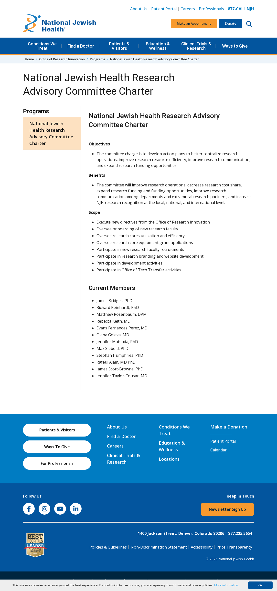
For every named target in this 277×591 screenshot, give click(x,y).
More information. (226, 585)
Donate (230, 23)
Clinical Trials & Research (196, 46)
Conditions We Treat (42, 46)
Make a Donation (228, 427)
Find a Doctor (80, 46)
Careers (189, 8)
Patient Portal (164, 8)
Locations (169, 459)
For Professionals (57, 463)
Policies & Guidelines (108, 547)
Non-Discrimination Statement (159, 547)
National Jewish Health (236, 559)
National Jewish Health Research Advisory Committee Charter (51, 133)
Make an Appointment (194, 23)
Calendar (218, 450)
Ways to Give (235, 46)
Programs (97, 59)
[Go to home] (59, 24)
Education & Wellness (158, 46)
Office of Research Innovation (62, 59)
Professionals (211, 8)
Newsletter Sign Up (227, 509)
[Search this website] (249, 24)
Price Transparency (234, 547)
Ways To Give (57, 446)
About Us (138, 8)
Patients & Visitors (119, 46)
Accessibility (202, 547)
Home (29, 59)
